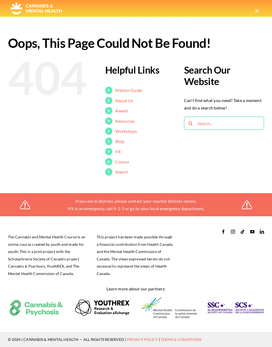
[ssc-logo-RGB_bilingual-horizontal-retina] (236, 304)
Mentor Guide (128, 90)
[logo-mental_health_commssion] (169, 298)
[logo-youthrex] (103, 301)
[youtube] (252, 232)
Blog (119, 141)
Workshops (126, 131)
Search (121, 171)
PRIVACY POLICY (142, 339)
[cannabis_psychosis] (36, 301)
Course (122, 161)
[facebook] (223, 232)
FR (117, 151)
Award (121, 110)
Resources (125, 121)
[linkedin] (262, 232)
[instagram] (233, 232)
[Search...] (224, 123)
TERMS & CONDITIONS (181, 339)
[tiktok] (242, 232)
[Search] (190, 123)
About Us (124, 100)
